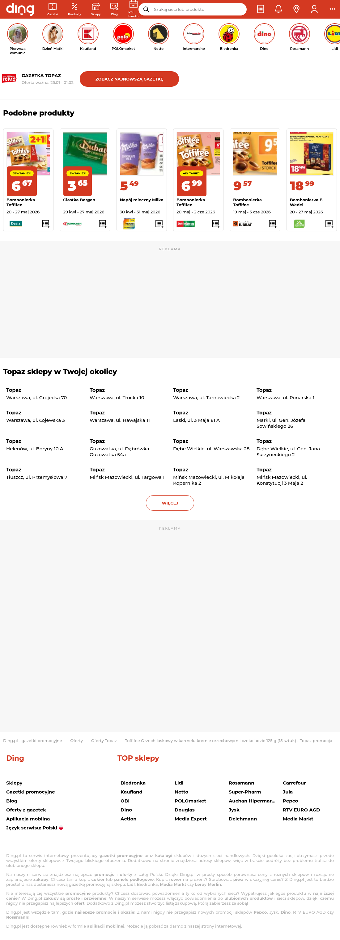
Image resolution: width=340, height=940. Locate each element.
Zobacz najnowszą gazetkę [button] (129, 79)
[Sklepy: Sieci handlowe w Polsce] (96, 9)
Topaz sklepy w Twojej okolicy (60, 371)
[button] (261, 9)
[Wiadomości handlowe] (114, 9)
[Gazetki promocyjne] (52, 9)
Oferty (76, 740)
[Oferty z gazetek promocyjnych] (74, 9)
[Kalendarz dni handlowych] (133, 9)
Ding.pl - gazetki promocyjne (32, 740)
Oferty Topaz (104, 740)
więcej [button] (170, 503)
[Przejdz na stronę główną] (20, 9)
